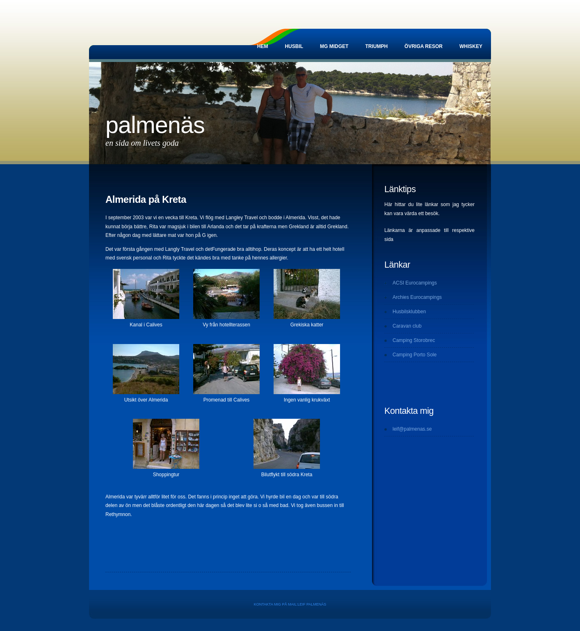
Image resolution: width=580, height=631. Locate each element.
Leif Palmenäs (311, 604)
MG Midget (334, 46)
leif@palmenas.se (412, 429)
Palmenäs (155, 125)
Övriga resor (423, 46)
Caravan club (407, 326)
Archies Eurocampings (417, 297)
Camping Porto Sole (414, 355)
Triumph (376, 46)
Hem (262, 46)
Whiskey (470, 46)
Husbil (294, 46)
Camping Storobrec (414, 340)
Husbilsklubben (409, 311)
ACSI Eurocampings (415, 283)
